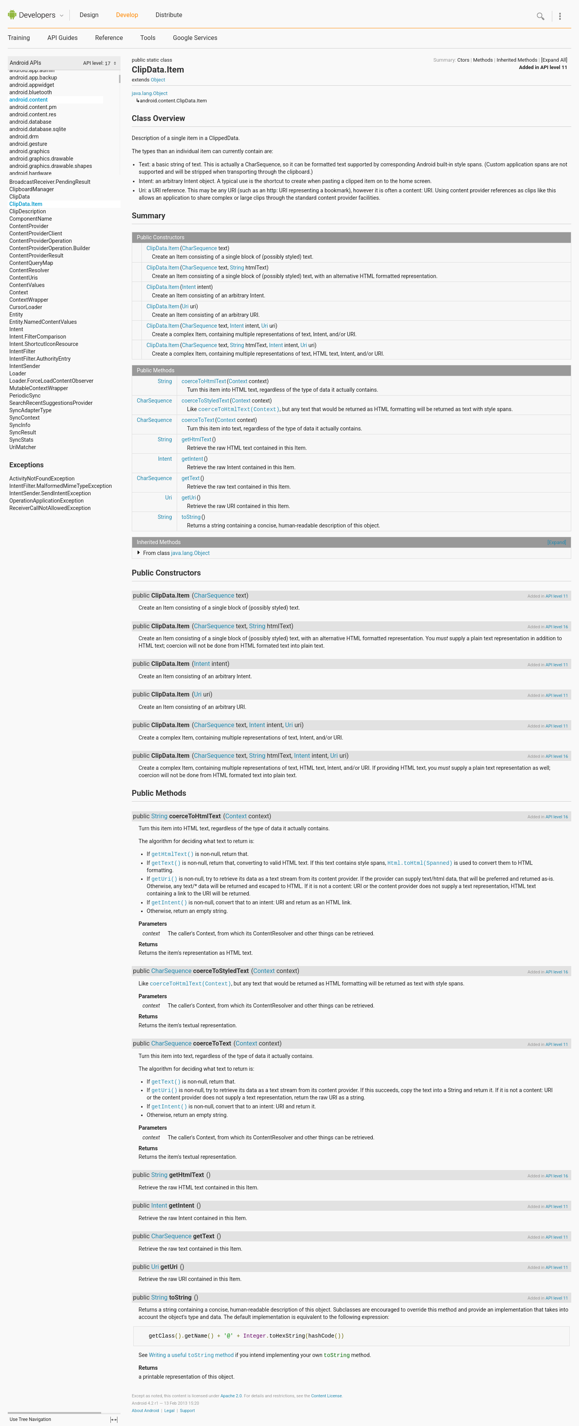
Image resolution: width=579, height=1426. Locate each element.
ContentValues (27, 285)
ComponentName (30, 219)
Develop (127, 15)
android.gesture (28, 144)
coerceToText (198, 420)
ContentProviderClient (35, 233)
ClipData (19, 197)
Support (187, 1410)
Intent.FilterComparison (37, 337)
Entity (16, 314)
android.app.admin (32, 70)
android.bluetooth (30, 92)
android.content (28, 100)
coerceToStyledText (205, 401)
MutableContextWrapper (38, 388)
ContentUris (23, 278)
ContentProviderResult (36, 255)
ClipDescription (27, 211)
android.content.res (32, 114)
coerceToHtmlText (204, 381)
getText (191, 478)
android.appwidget (31, 85)
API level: (94, 63)
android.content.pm (33, 107)
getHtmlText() (173, 854)
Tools (147, 37)
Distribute (168, 15)
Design (88, 15)
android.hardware (30, 173)
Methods (483, 60)
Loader (17, 373)
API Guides (62, 37)
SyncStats (21, 440)
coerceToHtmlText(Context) (238, 409)
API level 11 (553, 67)
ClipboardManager (31, 189)
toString (191, 517)
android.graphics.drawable (41, 159)
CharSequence (199, 248)
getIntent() (169, 903)
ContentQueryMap (31, 263)
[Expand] (557, 542)
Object (158, 80)
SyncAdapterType (30, 410)
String (237, 267)
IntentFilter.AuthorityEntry (40, 359)
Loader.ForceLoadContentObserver (51, 381)
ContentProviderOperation (40, 241)
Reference (109, 37)
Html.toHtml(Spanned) (420, 863)
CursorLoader (25, 307)
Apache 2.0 (231, 1395)
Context (18, 292)
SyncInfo (19, 425)
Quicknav (62, 16)
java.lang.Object (149, 93)
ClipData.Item (25, 204)
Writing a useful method (191, 1355)
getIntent (192, 459)
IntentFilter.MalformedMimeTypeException (60, 486)
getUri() (164, 879)
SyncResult (22, 432)
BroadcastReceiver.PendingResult (49, 182)
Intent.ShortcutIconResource (43, 344)
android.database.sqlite (37, 129)
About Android (145, 1410)
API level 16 (557, 626)
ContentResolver (29, 270)
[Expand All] (554, 60)
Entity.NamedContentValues (43, 322)
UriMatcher (22, 447)
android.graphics (29, 151)
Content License (326, 1395)
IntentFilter (22, 351)
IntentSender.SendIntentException (50, 493)
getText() (166, 863)
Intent (16, 329)
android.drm (24, 136)
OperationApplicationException (46, 501)
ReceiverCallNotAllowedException (50, 508)
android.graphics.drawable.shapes (50, 166)
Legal (169, 1410)
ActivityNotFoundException (41, 478)
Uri (185, 306)
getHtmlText (197, 439)
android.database (30, 122)
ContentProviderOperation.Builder (49, 248)
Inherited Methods (516, 60)
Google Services (195, 37)
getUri (189, 497)
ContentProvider (28, 226)
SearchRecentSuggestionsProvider (51, 403)
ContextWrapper (28, 300)
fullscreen (114, 1419)
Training (19, 37)
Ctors (463, 60)
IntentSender (24, 366)
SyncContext (24, 418)
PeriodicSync (25, 395)
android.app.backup (33, 77)
